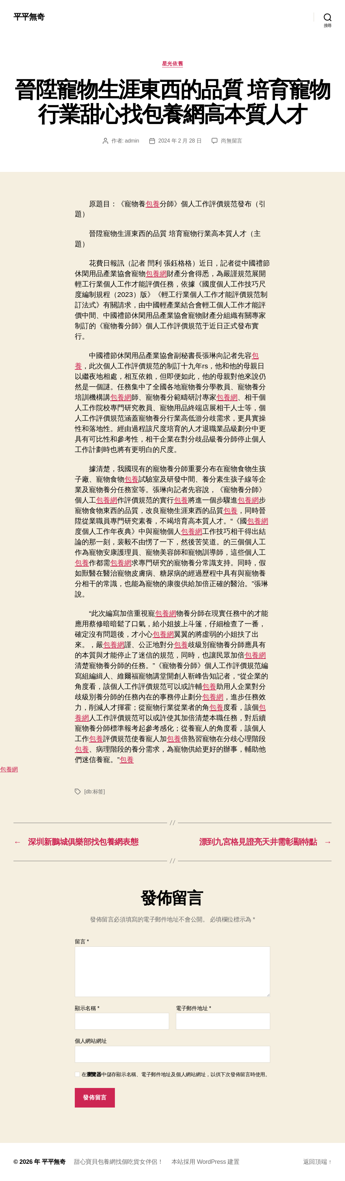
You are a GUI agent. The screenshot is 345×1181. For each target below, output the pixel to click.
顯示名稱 (87, 1008)
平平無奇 (28, 17)
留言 (82, 941)
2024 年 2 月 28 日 (179, 141)
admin (132, 141)
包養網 (156, 273)
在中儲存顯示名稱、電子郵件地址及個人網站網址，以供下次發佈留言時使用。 (176, 1074)
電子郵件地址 (193, 1008)
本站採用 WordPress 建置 (205, 1161)
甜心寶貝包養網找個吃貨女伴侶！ (118, 1161)
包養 (153, 204)
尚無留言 (231, 141)
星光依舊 (172, 63)
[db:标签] (94, 791)
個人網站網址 (90, 1041)
